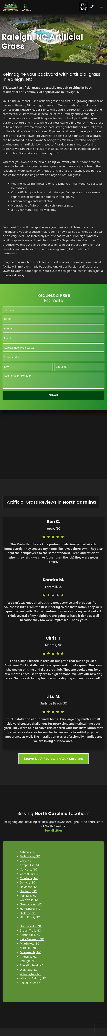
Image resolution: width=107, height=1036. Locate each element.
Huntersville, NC (31, 926)
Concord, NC (28, 869)
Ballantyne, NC (30, 856)
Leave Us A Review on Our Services (53, 758)
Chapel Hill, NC (30, 865)
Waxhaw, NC (28, 970)
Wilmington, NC (30, 974)
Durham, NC (28, 891)
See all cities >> (30, 983)
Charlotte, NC (29, 878)
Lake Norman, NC (32, 939)
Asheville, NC (28, 852)
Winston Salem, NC (33, 978)
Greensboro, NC (31, 904)
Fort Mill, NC (28, 896)
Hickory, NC (28, 913)
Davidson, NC (29, 887)
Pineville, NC (28, 957)
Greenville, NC (29, 900)
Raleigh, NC (28, 961)
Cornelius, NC (29, 874)
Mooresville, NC (30, 952)
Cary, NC (25, 861)
